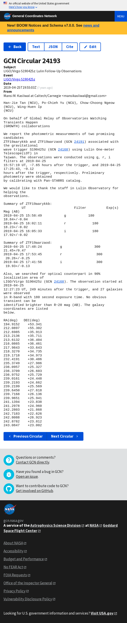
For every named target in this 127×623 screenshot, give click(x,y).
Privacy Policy (14, 591)
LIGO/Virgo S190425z (19, 79)
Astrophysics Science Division (55, 525)
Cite (69, 46)
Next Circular (65, 436)
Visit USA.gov (102, 613)
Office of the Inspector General (28, 583)
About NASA (13, 543)
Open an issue (27, 476)
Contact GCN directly (32, 462)
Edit (90, 46)
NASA (94, 525)
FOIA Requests (15, 575)
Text (36, 46)
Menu (120, 16)
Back (14, 46)
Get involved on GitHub (34, 490)
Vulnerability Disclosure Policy (28, 599)
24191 (79, 142)
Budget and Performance (24, 559)
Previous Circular (25, 436)
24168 (63, 149)
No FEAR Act (13, 567)
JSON (53, 46)
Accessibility (13, 551)
